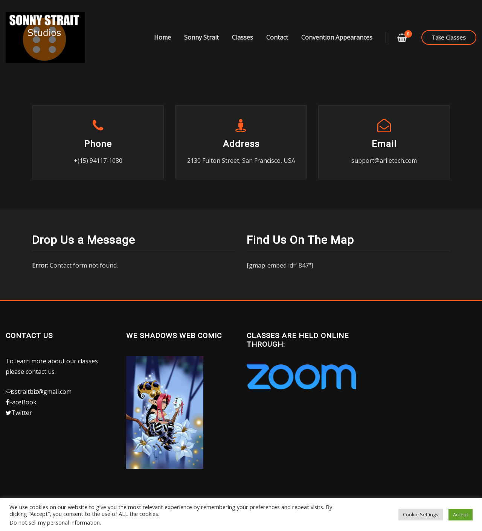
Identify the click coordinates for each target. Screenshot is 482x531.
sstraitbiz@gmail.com (42, 391)
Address (241, 144)
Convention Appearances (336, 37)
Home (162, 37)
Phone (98, 144)
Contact (277, 37)
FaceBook (23, 402)
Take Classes (449, 37)
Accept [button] (460, 514)
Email (384, 144)
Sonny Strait (201, 37)
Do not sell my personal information (54, 522)
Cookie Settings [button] (420, 514)
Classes (242, 37)
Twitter (21, 413)
